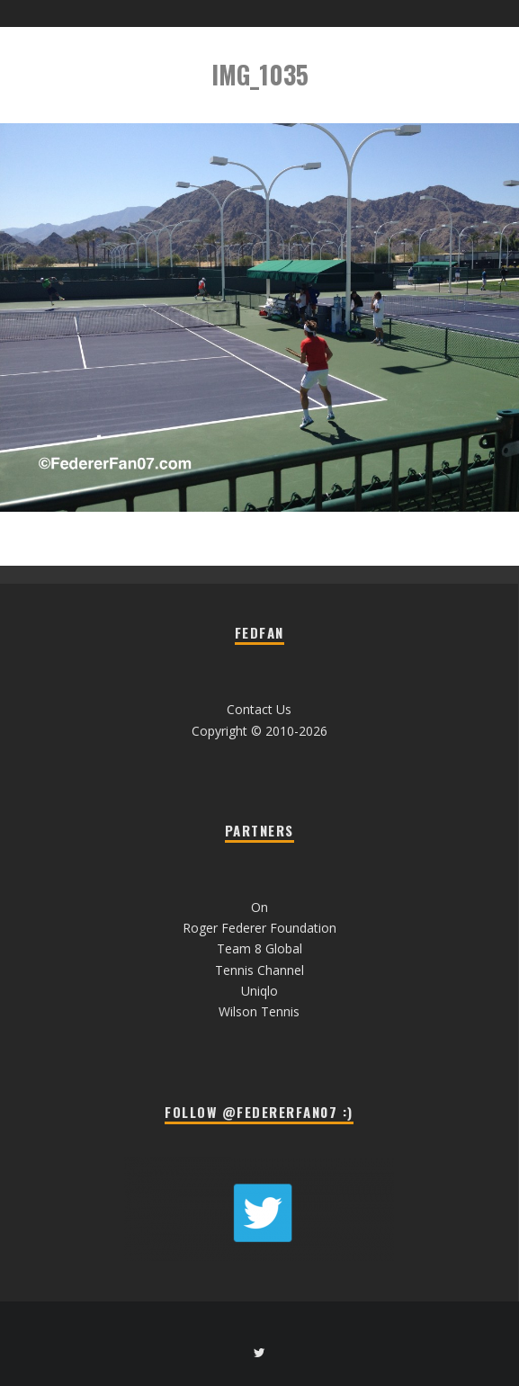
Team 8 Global (259, 948)
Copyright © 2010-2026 (259, 730)
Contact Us (259, 709)
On (259, 907)
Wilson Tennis (259, 1011)
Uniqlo (259, 990)
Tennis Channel (259, 970)
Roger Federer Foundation (259, 927)
